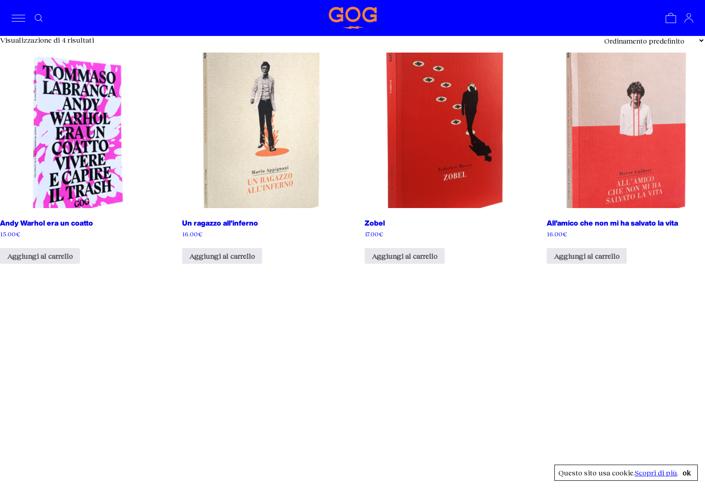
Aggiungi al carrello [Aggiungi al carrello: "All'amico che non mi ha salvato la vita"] (587, 256)
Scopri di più (656, 473)
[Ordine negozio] (653, 40)
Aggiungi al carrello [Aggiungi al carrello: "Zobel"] (404, 256)
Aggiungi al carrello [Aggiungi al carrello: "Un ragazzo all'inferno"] (222, 256)
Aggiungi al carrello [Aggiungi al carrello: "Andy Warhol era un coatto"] (40, 256)
